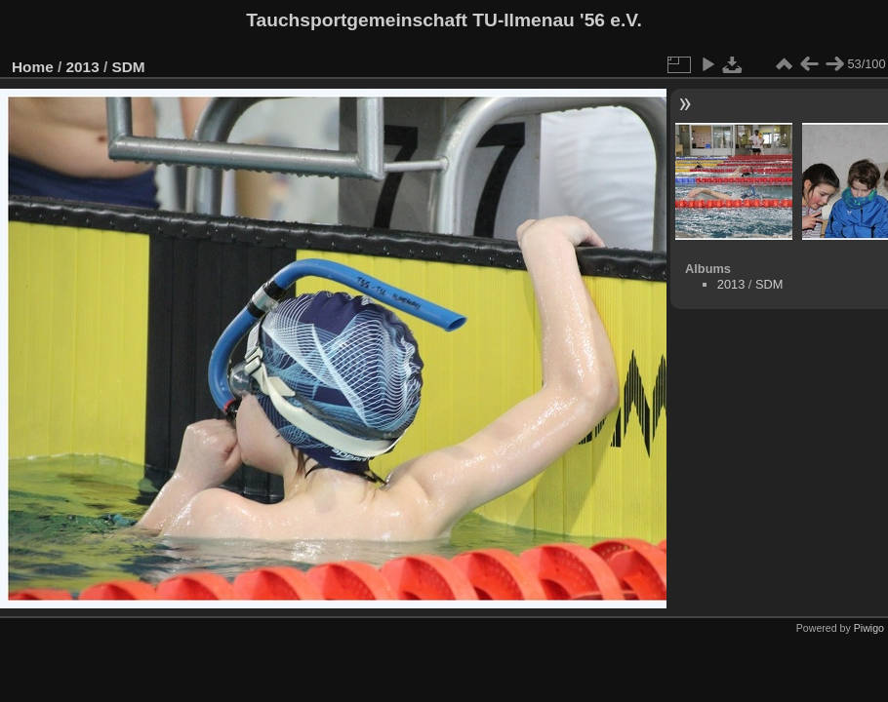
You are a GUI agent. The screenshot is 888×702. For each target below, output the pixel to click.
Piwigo (869, 628)
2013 (83, 66)
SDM (127, 66)
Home (33, 66)
